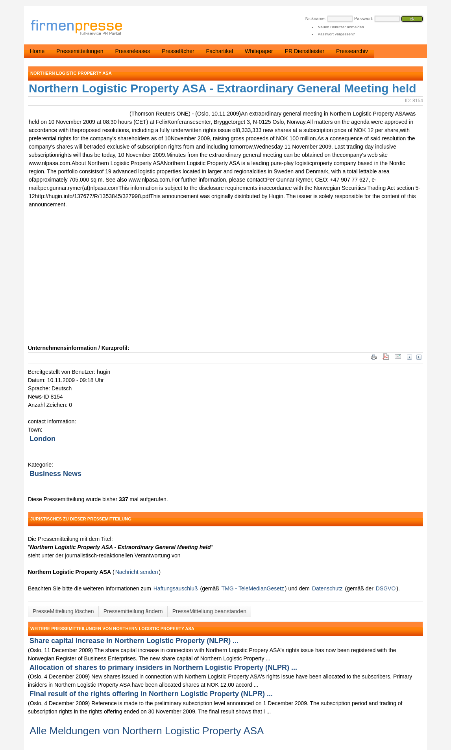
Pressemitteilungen (79, 51)
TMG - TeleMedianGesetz (253, 588)
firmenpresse (81, 28)
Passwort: (363, 18)
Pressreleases (132, 51)
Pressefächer (178, 51)
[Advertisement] (146, 285)
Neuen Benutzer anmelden (341, 27)
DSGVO (386, 588)
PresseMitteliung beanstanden (209, 611)
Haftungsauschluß (175, 588)
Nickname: (315, 18)
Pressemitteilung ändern (133, 611)
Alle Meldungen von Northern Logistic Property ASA (147, 731)
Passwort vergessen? (336, 34)
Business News (55, 474)
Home (37, 51)
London (42, 439)
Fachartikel (219, 51)
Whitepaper (259, 51)
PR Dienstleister (304, 51)
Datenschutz (327, 588)
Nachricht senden (136, 572)
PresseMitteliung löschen (63, 611)
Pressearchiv (352, 51)
